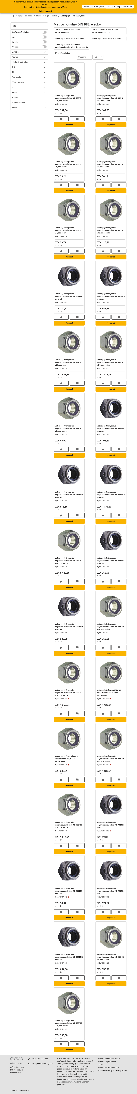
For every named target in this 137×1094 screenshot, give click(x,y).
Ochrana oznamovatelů (108, 1067)
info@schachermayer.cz (42, 1063)
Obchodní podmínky (107, 1061)
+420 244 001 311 (40, 1059)
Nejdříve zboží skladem (20, 32)
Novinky (15, 42)
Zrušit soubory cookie (19, 1090)
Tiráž (100, 1064)
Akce (13, 37)
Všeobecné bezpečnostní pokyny (112, 1070)
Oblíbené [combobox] (82, 57)
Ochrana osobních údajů (109, 1059)
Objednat (69, 125)
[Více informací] (45, 11)
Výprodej (15, 47)
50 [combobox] (96, 57)
